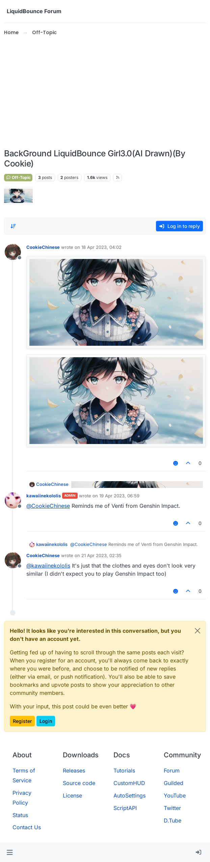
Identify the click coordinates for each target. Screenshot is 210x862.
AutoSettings (129, 795)
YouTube (175, 795)
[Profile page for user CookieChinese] (13, 252)
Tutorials (124, 770)
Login (46, 721)
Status (20, 815)
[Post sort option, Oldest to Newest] (13, 226)
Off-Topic (18, 177)
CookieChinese (43, 247)
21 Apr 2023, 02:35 (101, 555)
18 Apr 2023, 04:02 (101, 247)
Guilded (173, 783)
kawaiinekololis (43, 495)
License (72, 795)
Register (22, 721)
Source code (79, 783)
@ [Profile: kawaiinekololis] (48, 565)
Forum (172, 770)
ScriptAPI (125, 808)
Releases (74, 770)
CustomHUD (129, 783)
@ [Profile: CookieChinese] (48, 505)
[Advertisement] (105, 92)
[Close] (197, 630)
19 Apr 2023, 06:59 (119, 495)
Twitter (172, 808)
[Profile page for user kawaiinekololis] (13, 500)
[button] (10, 852)
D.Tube (172, 820)
